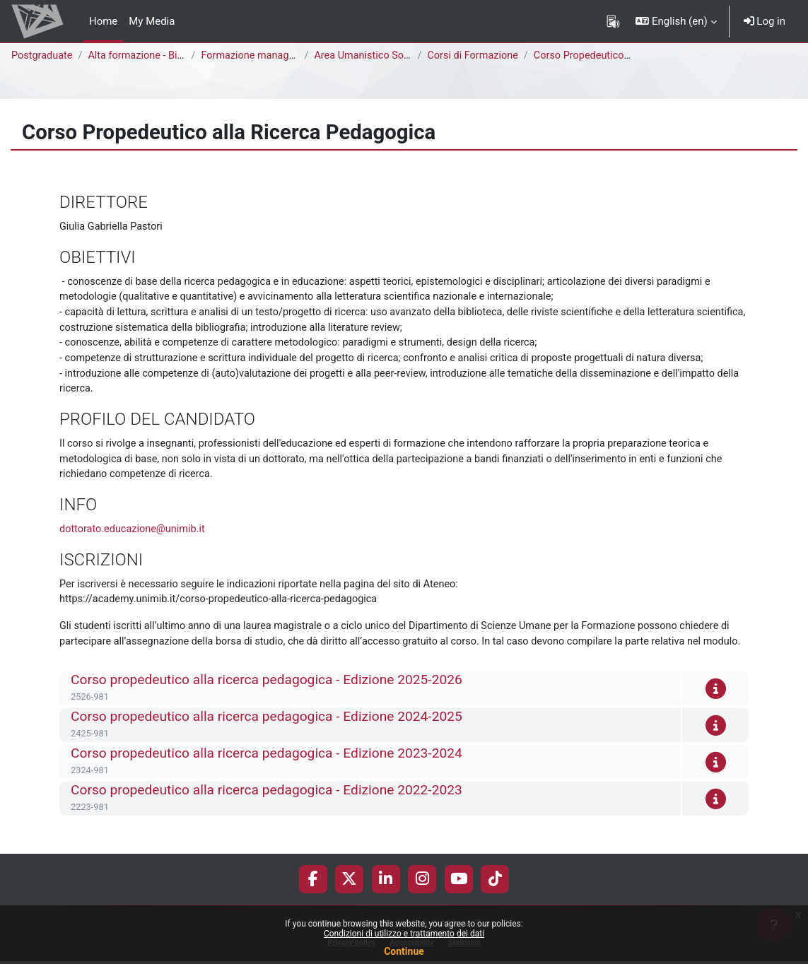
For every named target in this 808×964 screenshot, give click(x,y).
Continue (404, 951)
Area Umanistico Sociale (374, 55)
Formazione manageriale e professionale (299, 55)
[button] (675, 21)
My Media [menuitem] (152, 21)
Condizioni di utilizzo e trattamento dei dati (404, 934)
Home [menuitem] (103, 21)
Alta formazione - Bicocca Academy (174, 55)
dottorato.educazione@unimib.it (134, 535)
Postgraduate (43, 55)
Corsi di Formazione (477, 55)
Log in (764, 21)
